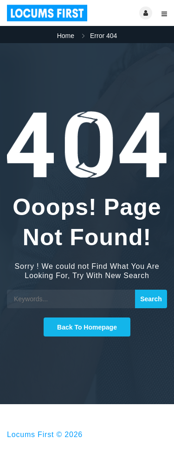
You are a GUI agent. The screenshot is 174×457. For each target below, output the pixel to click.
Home (65, 35)
